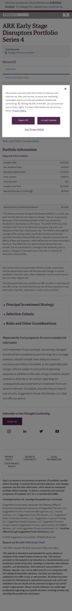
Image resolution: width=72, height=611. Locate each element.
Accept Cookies (48, 121)
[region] (36, 111)
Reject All (23, 121)
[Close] (65, 89)
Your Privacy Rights (34, 129)
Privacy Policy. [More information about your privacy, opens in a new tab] (19, 111)
